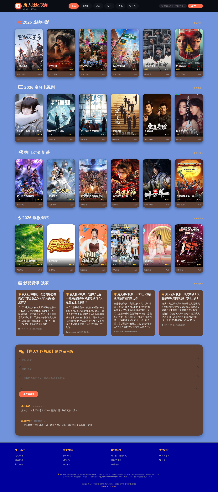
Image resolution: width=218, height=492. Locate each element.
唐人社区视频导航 (119, 455)
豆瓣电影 (115, 464)
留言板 (132, 6)
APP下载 (66, 464)
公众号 (163, 460)
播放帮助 (67, 455)
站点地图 (104, 486)
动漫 (98, 6)
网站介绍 (19, 455)
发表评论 (28, 394)
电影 (73, 6)
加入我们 (19, 464)
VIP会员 (66, 460)
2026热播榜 (116, 460)
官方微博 (164, 455)
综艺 (109, 6)
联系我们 (19, 460)
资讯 (120, 6)
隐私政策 (113, 486)
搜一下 (195, 6)
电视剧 (86, 6)
